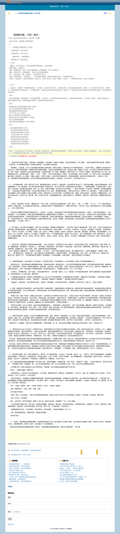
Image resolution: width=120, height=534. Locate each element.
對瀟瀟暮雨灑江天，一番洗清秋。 (20, 464)
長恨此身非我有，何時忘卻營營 (19, 466)
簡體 (105, 13)
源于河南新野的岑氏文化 (17, 472)
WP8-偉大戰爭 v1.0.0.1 (67, 472)
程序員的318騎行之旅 (16, 470)
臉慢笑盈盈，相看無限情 (17, 479)
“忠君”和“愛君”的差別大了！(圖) (70, 466)
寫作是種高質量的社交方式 (69, 475)
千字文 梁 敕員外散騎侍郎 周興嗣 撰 (73, 477)
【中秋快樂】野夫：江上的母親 (70, 470)
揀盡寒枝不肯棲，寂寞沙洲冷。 (19, 475)
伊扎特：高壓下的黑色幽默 (69, 481)
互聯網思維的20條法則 (67, 464)
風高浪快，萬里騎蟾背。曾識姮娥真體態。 (28, 450)
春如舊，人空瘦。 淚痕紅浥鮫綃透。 (72, 468)
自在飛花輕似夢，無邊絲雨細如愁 (20, 481)
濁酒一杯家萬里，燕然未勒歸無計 (20, 468)
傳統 (109, 13)
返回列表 (11, 524)
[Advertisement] (42, 20)
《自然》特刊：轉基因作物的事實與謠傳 (22, 477)
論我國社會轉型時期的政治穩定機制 (72, 479)
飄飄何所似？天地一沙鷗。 (23, 455)
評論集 (10, 486)
